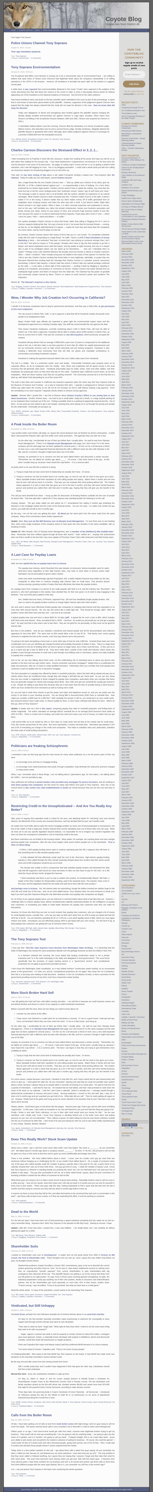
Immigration (126, 997)
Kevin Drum (19, 1314)
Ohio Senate (69, 928)
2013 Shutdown (128, 888)
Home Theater (127, 991)
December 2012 (128, 598)
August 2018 (126, 405)
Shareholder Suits (24, 1246)
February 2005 (127, 866)
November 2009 (128, 704)
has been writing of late (35, 175)
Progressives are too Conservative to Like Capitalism (134, 215)
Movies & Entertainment (131, 1028)
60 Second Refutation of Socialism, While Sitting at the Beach (133, 160)
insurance (38, 1295)
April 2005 (125, 860)
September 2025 (128, 268)
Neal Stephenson (67, 287)
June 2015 (126, 513)
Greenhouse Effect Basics (132, 131)
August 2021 (126, 311)
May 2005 (125, 857)
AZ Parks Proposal (70, 30)
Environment (24, 141)
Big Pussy (19, 1235)
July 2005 (125, 852)
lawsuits (56, 287)
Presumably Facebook (70, 411)
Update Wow (16, 544)
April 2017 (125, 450)
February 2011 (127, 661)
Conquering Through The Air (132, 108)
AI (122, 896)
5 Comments (36, 415)
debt (35, 928)
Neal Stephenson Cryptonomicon (87, 287)
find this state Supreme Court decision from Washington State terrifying (59, 948)
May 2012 (125, 618)
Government (24, 58)
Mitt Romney (45, 542)
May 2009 (125, 721)
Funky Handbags (128, 195)
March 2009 (126, 726)
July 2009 (125, 715)
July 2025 (125, 274)
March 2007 (126, 795)
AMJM (18, 1402)
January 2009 (127, 732)
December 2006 (128, 803)
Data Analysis (127, 934)
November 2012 (128, 601)
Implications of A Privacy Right (133, 204)
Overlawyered (50, 1255)
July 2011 (125, 647)
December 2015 (128, 496)
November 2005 (128, 840)
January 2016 (127, 493)
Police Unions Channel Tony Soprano (39, 43)
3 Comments (35, 797)
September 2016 (128, 470)
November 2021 (128, 302)
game (18, 1128)
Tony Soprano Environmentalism (35, 67)
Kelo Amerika (57, 1402)
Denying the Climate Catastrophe (129, 127)
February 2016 (127, 490)
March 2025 (126, 285)
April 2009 (125, 723)
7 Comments (38, 546)
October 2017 (127, 433)
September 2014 (128, 539)
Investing (125, 1011)
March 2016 (126, 487)
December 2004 (128, 871)
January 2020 (127, 356)
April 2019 (125, 382)
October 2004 (127, 877)
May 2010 (125, 687)
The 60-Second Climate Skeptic (134, 229)
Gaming (125, 966)
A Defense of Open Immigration (134, 165)
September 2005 (128, 846)
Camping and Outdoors (130, 915)
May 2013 (125, 584)
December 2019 (128, 359)
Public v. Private (128, 1060)
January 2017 (127, 459)
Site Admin (126, 1136)
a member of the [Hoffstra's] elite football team (91, 531)
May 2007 (125, 789)
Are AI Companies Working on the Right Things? (133, 117)
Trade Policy (126, 1094)
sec (93, 542)
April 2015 (125, 519)
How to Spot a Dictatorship (132, 201)
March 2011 (126, 658)
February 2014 (127, 558)
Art (123, 902)
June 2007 (126, 786)
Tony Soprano (21, 56)
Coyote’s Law (127, 185)
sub (57, 735)
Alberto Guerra (21, 139)
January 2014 (127, 561)
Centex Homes (27, 1402)
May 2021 (125, 319)
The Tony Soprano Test (28, 939)
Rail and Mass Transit (130, 1065)
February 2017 (127, 456)
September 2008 (128, 743)
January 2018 (127, 425)
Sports (124, 1082)
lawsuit (49, 287)
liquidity (51, 928)
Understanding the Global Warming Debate (131, 144)
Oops (124, 105)
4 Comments (36, 58)
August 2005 (126, 849)
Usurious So (76, 735)
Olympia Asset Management (59, 443)
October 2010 (127, 672)
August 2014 (126, 541)
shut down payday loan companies (27, 785)
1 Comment (52, 1237)
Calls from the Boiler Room (31, 1415)
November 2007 (128, 772)
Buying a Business (129, 172)
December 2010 (128, 667)
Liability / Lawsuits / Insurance (30, 288)
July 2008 (125, 749)
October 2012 (127, 604)
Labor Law (126, 1014)
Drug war (125, 937)
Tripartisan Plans (128, 1108)
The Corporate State (129, 1091)
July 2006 (125, 817)
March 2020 (126, 351)
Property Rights (128, 1057)
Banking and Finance (130, 905)
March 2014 (126, 556)
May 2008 (125, 755)
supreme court (29, 982)
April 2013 (125, 587)
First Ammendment (129, 963)
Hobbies (125, 989)
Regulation (23, 737)
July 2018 (125, 408)
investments (25, 1128)
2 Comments (36, 984)
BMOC (37, 30)
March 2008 (126, 760)
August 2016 (126, 473)
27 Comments (35, 737)
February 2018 (127, 422)
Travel (124, 1100)
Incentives (125, 1000)
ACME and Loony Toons (131, 894)
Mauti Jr (66, 1402)
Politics (124, 1048)
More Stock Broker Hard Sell (32, 992)
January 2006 (127, 834)
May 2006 (125, 823)
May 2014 (125, 550)
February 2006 (127, 832)
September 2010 (128, 675)
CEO (18, 542)
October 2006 (127, 809)
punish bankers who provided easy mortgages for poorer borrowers (67, 782)
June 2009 (126, 718)
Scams (124, 1071)
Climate (125, 923)
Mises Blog (24, 845)
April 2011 (125, 655)
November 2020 (128, 334)
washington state (57, 982)
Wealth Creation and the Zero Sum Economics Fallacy (133, 238)
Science (83, 411)
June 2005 (126, 854)
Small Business (25, 546)
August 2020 (126, 342)
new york (19, 982)
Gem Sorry (46, 1402)
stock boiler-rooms (65, 1424)
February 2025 (127, 288)
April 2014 (125, 553)
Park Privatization (51, 30)
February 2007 (127, 798)
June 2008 (126, 752)
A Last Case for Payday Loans (33, 554)
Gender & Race (128, 971)
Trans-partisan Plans (130, 1097)
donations (37, 1402)
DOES (18, 411)
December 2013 (128, 564)
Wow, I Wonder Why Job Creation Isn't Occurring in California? (58, 297)
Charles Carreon (64, 178)
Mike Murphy (34, 542)
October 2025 (127, 265)
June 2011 (126, 650)
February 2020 (127, 354)
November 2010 (128, 669)
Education (125, 943)
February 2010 (127, 695)
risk (53, 735)
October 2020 (127, 337)
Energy (124, 946)
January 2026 (127, 257)
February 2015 (127, 524)
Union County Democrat (102, 1402)
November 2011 (128, 635)
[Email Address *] (134, 74)
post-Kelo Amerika (95, 1314)
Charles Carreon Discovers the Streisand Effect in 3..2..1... (54, 150)
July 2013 (125, 578)
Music (124, 1031)
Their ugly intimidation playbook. (26, 52)
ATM (17, 928)
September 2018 (128, 402)
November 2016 (128, 465)
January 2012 (127, 630)
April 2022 (125, 297)
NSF (49, 735)
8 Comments (36, 141)
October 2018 (127, 399)
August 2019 (126, 371)
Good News (126, 977)
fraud (46, 139)
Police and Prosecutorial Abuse (134, 1045)
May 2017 (125, 448)
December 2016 (128, 462)
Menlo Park (55, 411)
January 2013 (127, 596)
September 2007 (128, 778)
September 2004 (128, 880)
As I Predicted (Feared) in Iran (133, 110)
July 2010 (125, 681)
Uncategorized (127, 1111)
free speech (41, 287)
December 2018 (128, 393)
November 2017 (128, 430)
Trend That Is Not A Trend (131, 1102)
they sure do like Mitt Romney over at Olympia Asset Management (54, 521)
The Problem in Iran (129, 113)
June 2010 (126, 684)
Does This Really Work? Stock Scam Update (44, 1139)
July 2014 (125, 544)
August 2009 (126, 712)
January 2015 (127, 527)
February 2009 (127, 729)
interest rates (42, 735)
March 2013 (126, 590)
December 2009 (128, 701)
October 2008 (127, 741)
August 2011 (126, 644)
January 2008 (127, 766)
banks (22, 928)
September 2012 (128, 607)
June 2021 (126, 317)
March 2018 (126, 419)
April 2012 (125, 621)
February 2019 (127, 388)
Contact (85, 30)
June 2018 (126, 411)
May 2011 (125, 652)
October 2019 (127, 365)
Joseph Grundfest (50, 1295)
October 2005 (127, 843)
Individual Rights (25, 1406)
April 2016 (125, 484)
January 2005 (127, 869)
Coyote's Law (127, 929)
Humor (124, 994)
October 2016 (127, 467)
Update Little (41, 1235)
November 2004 (128, 874)
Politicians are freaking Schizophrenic (39, 746)
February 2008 (127, 763)
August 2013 (126, 575)
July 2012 (125, 613)
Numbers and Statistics (130, 1034)
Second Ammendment (130, 1077)
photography (126, 1043)
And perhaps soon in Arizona (24, 888)
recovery (55, 139)
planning (59, 1128)
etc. (123, 954)
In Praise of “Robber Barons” (133, 207)
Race (124, 1062)
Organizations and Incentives (133, 1037)
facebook (25, 411)
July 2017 (125, 442)
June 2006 (126, 820)
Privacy (124, 1051)
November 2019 (128, 362)
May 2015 (125, 516)
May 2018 (125, 413)
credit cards (31, 735)
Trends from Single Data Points (134, 1105)
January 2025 (127, 291)
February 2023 (127, 294)
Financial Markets (128, 960)
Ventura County (17, 413)
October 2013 (127, 570)
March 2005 (126, 863)
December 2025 (128, 260)
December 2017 (128, 428)
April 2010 (125, 689)
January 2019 (127, 391)
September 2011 (128, 641)
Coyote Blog (124, 19)
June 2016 (126, 479)
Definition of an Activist (130, 188)
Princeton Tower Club (82, 542)
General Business (26, 1203)
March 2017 (126, 453)
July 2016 (125, 476)
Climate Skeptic (26, 30)
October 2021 (127, 305)
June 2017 (126, 445)
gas (31, 411)
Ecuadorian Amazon (35, 139)
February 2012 (127, 627)
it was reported (30, 89)
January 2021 (127, 331)
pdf (67, 617)
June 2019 (126, 376)
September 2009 (128, 709)
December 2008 (128, 735)
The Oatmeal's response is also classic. (39, 282)
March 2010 (126, 692)
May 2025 (125, 280)
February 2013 (127, 593)
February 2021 (127, 328)
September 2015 (128, 504)
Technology (126, 1088)
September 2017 (128, 436)
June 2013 (126, 581)
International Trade (129, 1008)
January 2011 (127, 664)
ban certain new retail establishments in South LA (48, 788)
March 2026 (126, 251)
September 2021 (128, 308)
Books (124, 913)
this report (46, 708)
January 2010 (127, 698)
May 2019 (125, 379)
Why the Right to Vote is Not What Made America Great (132, 242)
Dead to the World (24, 1211)
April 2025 (125, 282)
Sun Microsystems (74, 335)
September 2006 (128, 812)
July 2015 (125, 510)
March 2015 (126, 521)
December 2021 (128, 300)
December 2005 (128, 837)
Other (21, 1130)
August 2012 (126, 610)
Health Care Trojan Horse (131, 198)
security (99, 542)
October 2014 (127, 536)
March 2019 (126, 385)
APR (17, 735)
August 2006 (126, 815)
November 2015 (128, 499)
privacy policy (129, 94)
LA (17, 795)
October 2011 (127, 638)
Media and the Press (130, 1020)
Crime (124, 932)
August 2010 (126, 678)
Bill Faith (29, 928)
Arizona (23, 735)
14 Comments (50, 288)
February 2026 (127, 254)
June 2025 (126, 277)
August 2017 (126, 439)
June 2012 (126, 615)
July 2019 (125, 373)
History (124, 986)
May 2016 (125, 482)
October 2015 (127, 502)
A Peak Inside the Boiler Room (34, 424)
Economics (126, 940)
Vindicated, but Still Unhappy (33, 1305)
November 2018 (128, 396)
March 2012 (126, 624)
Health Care (126, 983)
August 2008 (126, 746)
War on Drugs (127, 1114)
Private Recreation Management (134, 1054)
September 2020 (128, 339)
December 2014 (128, 530)
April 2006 (125, 826)
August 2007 (126, 780)
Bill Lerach (20, 1295)
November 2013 (128, 567)
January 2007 (127, 800)
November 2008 (128, 738)
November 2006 (128, 806)
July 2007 (125, 783)
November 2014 (128, 533)
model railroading (128, 1025)
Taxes (124, 1085)
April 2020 (125, 348)
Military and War (128, 1023)
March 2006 (126, 829)
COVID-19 (126, 926)
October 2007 (127, 775)
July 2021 (125, 314)
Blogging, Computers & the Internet (32, 1237)
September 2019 (128, 368)
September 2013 (128, 573)
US (48, 982)
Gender (124, 969)
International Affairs (129, 1006)
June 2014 (126, 547)
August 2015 (126, 507)
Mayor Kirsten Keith (42, 411)
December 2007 (128, 769)
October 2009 (127, 706)
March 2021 (126, 325)
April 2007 (125, 792)
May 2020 (125, 345)
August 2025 (126, 271)
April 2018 (125, 416)
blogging (19, 287)
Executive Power (128, 957)
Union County (86, 1402)
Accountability (127, 891)
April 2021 (125, 322)
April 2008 (125, 758)
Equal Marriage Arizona (131, 952)
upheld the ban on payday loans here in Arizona (44, 563)
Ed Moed (62, 513)
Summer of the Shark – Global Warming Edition (133, 139)
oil (50, 139)
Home (13, 30)
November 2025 (128, 263)
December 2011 (128, 632)
